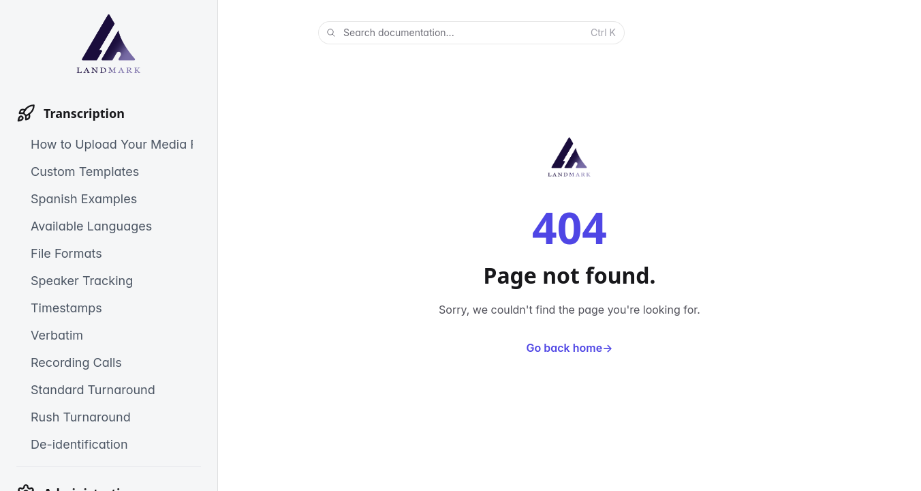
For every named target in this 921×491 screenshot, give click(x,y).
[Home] (108, 43)
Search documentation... (470, 33)
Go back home (570, 348)
